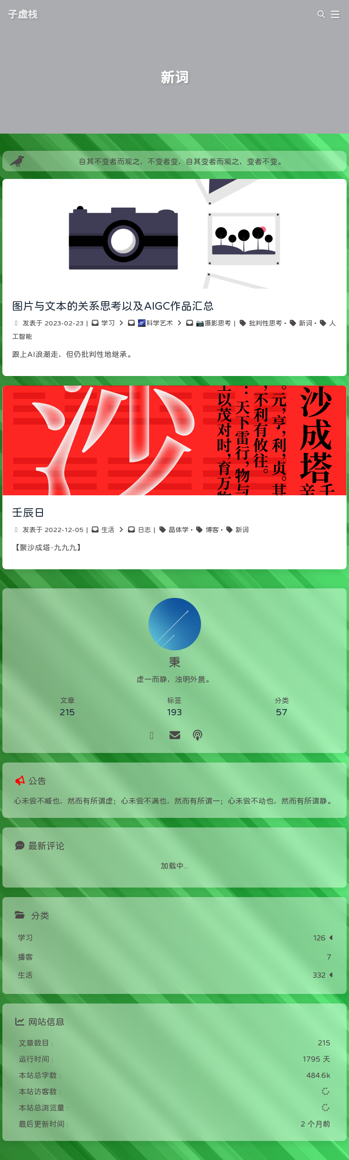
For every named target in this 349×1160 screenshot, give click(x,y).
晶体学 (179, 529)
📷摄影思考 (213, 323)
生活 (108, 529)
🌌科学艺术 (155, 323)
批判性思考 (265, 323)
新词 (305, 323)
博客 (212, 529)
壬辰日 (28, 512)
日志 (144, 529)
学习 (108, 323)
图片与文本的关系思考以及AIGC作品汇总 (113, 306)
